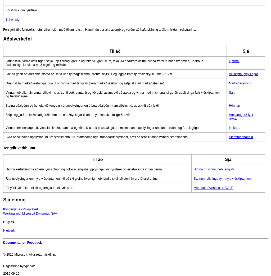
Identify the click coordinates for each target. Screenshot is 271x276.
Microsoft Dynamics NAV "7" (213, 188)
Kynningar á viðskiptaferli (20, 209)
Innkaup (234, 128)
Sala (232, 92)
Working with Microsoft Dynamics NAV (30, 213)
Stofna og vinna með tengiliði (214, 169)
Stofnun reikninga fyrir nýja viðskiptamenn (223, 178)
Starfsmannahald (241, 137)
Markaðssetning (240, 83)
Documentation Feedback (22, 243)
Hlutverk (9, 230)
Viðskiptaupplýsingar (243, 74)
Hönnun (234, 105)
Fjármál (234, 61)
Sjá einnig (13, 19)
